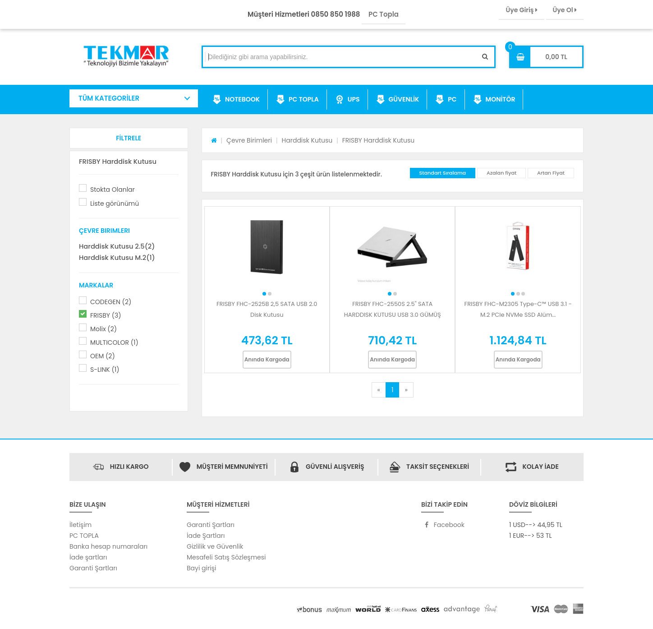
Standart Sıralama (442, 172)
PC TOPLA (297, 99)
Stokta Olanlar (112, 189)
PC (445, 99)
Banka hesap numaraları (108, 546)
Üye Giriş (521, 9)
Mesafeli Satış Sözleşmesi (226, 557)
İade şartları (88, 557)
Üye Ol (565, 9)
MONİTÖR (494, 99)
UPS (347, 99)
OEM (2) (102, 356)
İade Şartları (206, 535)
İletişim (80, 524)
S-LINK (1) (105, 369)
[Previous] (379, 390)
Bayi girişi (201, 568)
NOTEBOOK (236, 99)
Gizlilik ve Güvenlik (215, 546)
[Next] (406, 390)
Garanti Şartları (93, 568)
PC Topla (383, 14)
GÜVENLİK (397, 99)
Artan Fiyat (551, 172)
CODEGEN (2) (110, 301)
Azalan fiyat (501, 172)
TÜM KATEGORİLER (108, 98)
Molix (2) (103, 328)
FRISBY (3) (105, 315)
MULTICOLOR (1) (114, 342)
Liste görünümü (114, 203)
